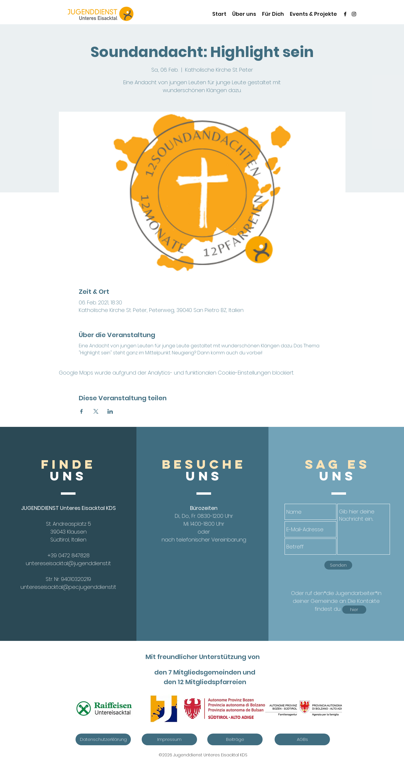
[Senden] (338, 565)
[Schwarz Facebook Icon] (345, 14)
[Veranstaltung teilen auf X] (96, 411)
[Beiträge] (235, 739)
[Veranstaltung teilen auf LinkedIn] (110, 411)
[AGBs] (302, 739)
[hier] (354, 610)
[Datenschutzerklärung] (103, 739)
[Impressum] (169, 739)
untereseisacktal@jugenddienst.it (68, 563)
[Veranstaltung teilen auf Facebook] (81, 411)
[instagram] (354, 14)
